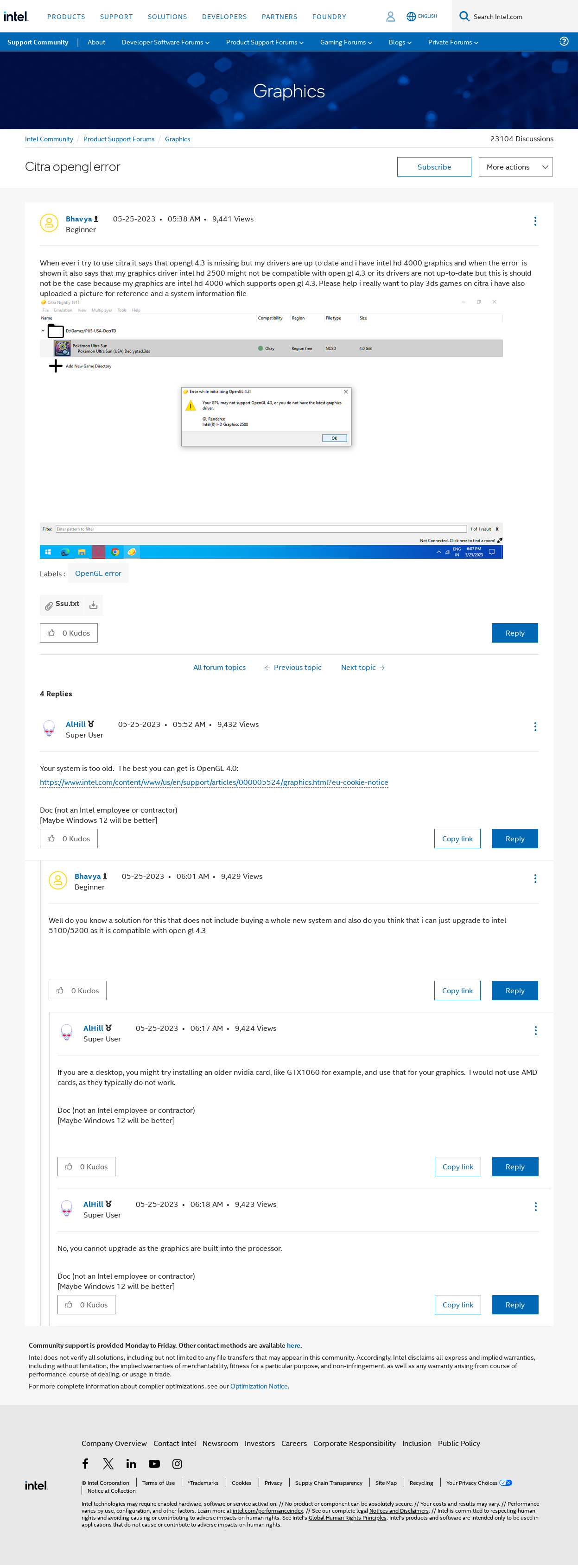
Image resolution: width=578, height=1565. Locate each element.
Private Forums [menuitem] (450, 41)
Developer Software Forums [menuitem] (162, 41)
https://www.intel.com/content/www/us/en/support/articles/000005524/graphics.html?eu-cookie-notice (214, 781)
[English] (421, 16)
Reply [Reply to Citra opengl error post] (515, 632)
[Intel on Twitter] (108, 1464)
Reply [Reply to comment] (515, 838)
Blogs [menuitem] (397, 41)
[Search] (464, 16)
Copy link (457, 838)
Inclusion (417, 1443)
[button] (534, 221)
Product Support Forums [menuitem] (262, 41)
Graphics (178, 138)
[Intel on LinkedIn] (132, 1464)
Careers (294, 1443)
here (293, 1345)
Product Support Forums (119, 138)
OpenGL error (98, 573)
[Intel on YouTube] (154, 1464)
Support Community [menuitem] (37, 42)
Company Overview (114, 1443)
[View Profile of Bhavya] (82, 219)
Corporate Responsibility (354, 1443)
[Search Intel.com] (524, 16)
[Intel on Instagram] (177, 1464)
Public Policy (459, 1443)
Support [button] (116, 16)
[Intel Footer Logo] (36, 1484)
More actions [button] (508, 166)
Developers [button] (224, 16)
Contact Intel (174, 1443)
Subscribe (434, 166)
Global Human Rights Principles (348, 1517)
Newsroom (220, 1443)
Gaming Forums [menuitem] (343, 41)
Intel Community (49, 138)
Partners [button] (280, 16)
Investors (260, 1443)
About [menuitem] (96, 41)
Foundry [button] (329, 16)
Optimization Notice (259, 1385)
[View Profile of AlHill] (80, 724)
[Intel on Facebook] (86, 1464)
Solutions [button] (167, 16)
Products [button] (66, 16)
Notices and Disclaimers (399, 1510)
